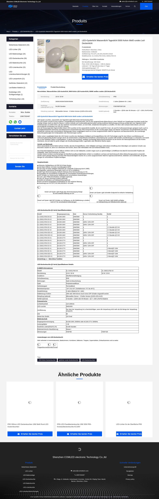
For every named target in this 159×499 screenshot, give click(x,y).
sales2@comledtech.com (128, 1)
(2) (17, 87)
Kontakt (104, 6)
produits (15, 31)
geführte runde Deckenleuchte (68, 360)
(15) (17, 63)
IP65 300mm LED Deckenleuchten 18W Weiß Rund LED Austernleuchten (28, 425)
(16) (16, 99)
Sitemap (130, 475)
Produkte (85, 6)
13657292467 (147, 1)
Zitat (146, 6)
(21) (17, 79)
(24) (17, 54)
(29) (15, 49)
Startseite (75, 6)
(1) (16, 93)
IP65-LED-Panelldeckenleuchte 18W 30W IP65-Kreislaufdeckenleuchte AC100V (74, 425)
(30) (18, 58)
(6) (19, 73)
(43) (19, 45)
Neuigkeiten (130, 471)
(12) (18, 83)
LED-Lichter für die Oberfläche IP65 (129, 424)
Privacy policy (130, 479)
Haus (8, 31)
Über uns (95, 6)
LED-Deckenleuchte (26, 31)
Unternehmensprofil (130, 467)
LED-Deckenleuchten (88, 360)
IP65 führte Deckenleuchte (47, 360)
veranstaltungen (116, 6)
